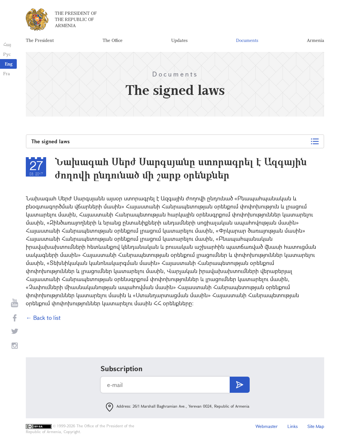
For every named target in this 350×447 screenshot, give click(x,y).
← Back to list (43, 317)
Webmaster (266, 426)
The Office (113, 40)
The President (40, 40)
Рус (7, 54)
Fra (6, 73)
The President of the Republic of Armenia (76, 19)
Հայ (7, 44)
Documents (247, 40)
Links (292, 426)
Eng (9, 64)
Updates (179, 40)
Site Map (315, 426)
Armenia (315, 40)
